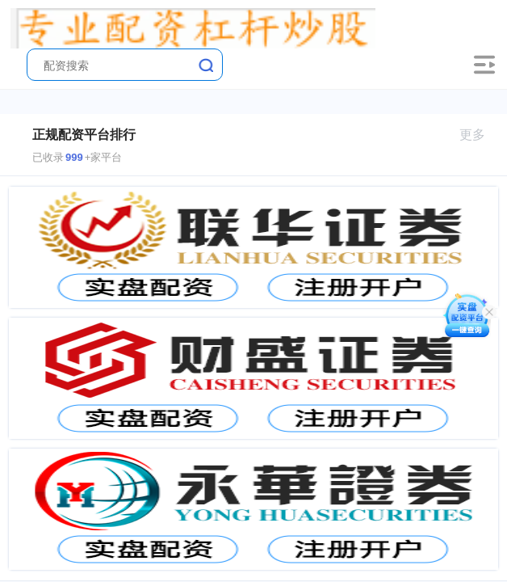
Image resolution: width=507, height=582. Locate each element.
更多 (479, 134)
